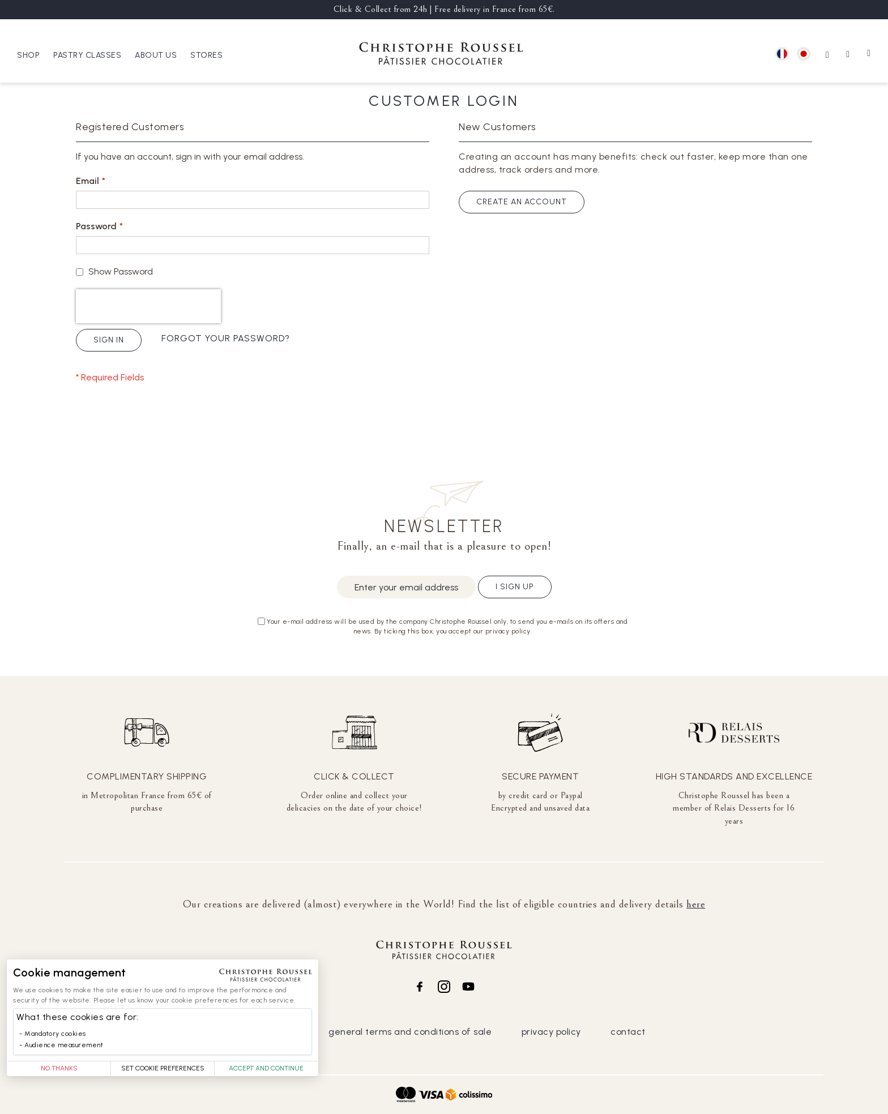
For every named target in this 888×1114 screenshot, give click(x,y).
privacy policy (551, 1031)
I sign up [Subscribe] (515, 587)
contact (628, 1031)
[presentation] (148, 306)
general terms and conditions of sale (410, 1031)
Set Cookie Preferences (162, 1068)
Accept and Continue (266, 1068)
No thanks (59, 1068)
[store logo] (441, 55)
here (695, 904)
